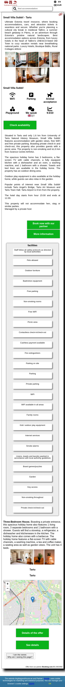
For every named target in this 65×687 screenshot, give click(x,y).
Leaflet (43, 624)
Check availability (20, 125)
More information (43, 234)
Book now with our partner (43, 225)
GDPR (31, 684)
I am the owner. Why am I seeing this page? (19, 656)
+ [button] (7, 584)
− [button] (7, 588)
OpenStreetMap (55, 624)
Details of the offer (32, 633)
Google (47, 678)
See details (32, 645)
